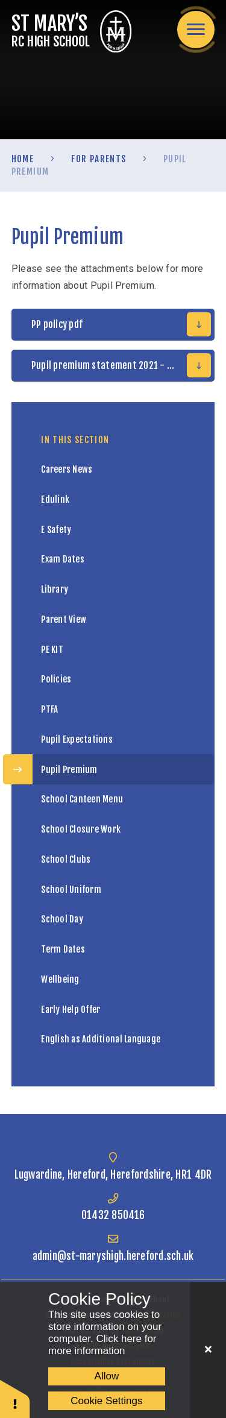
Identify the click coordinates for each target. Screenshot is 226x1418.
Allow (107, 1376)
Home (22, 159)
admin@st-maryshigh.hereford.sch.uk (113, 1256)
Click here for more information (102, 1345)
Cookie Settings (106, 1401)
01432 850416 (113, 1215)
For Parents (99, 159)
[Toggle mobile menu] (196, 29)
